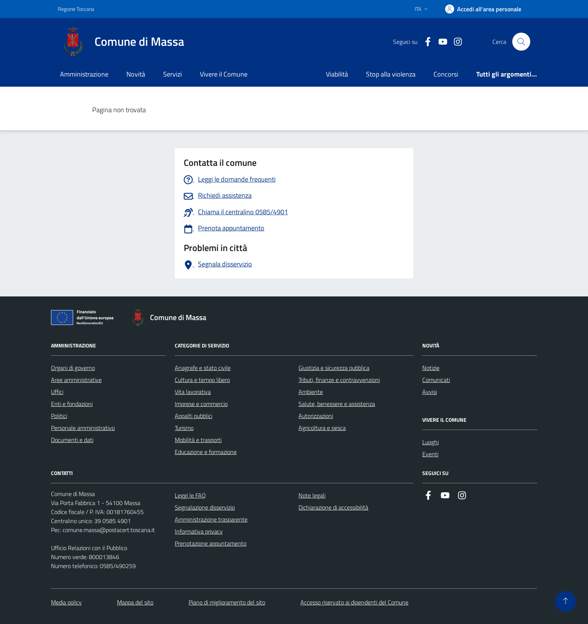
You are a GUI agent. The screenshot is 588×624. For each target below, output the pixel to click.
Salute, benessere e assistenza (336, 403)
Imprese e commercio (201, 403)
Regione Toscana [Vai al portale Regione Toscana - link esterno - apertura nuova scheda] (76, 9)
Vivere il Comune (224, 74)
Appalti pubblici (193, 415)
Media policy (66, 602)
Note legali (312, 495)
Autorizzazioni (315, 415)
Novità (135, 74)
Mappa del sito (135, 602)
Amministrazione (84, 74)
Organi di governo (73, 367)
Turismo (184, 427)
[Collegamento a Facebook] (424, 42)
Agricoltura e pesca (322, 427)
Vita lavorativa (193, 391)
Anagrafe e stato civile (203, 367)
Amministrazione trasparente (211, 519)
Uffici (57, 391)
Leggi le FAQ (190, 495)
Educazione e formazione (206, 451)
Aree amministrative (76, 379)
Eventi (430, 454)
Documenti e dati (72, 439)
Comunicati (436, 379)
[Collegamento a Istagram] (454, 42)
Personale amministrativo (83, 427)
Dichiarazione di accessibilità (333, 507)
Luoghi (430, 442)
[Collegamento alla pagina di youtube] (439, 42)
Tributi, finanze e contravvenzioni (339, 379)
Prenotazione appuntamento (210, 543)
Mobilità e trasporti (198, 439)
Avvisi (429, 391)
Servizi (172, 74)
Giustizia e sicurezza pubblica (333, 367)
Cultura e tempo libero (202, 379)
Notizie (431, 367)
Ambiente (310, 391)
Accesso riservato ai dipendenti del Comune (354, 602)
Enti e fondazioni (72, 403)
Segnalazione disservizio (205, 507)
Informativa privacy (199, 531)
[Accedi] (483, 9)
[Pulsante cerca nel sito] (521, 42)
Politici (59, 415)
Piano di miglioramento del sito (227, 602)
